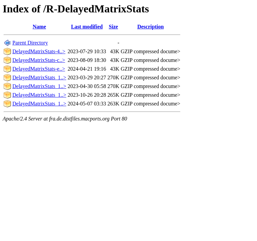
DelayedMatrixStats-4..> (38, 51)
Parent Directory (30, 43)
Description (150, 26)
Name (39, 26)
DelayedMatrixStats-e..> (38, 69)
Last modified (87, 26)
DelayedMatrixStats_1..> (39, 77)
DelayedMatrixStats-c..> (38, 60)
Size (113, 26)
